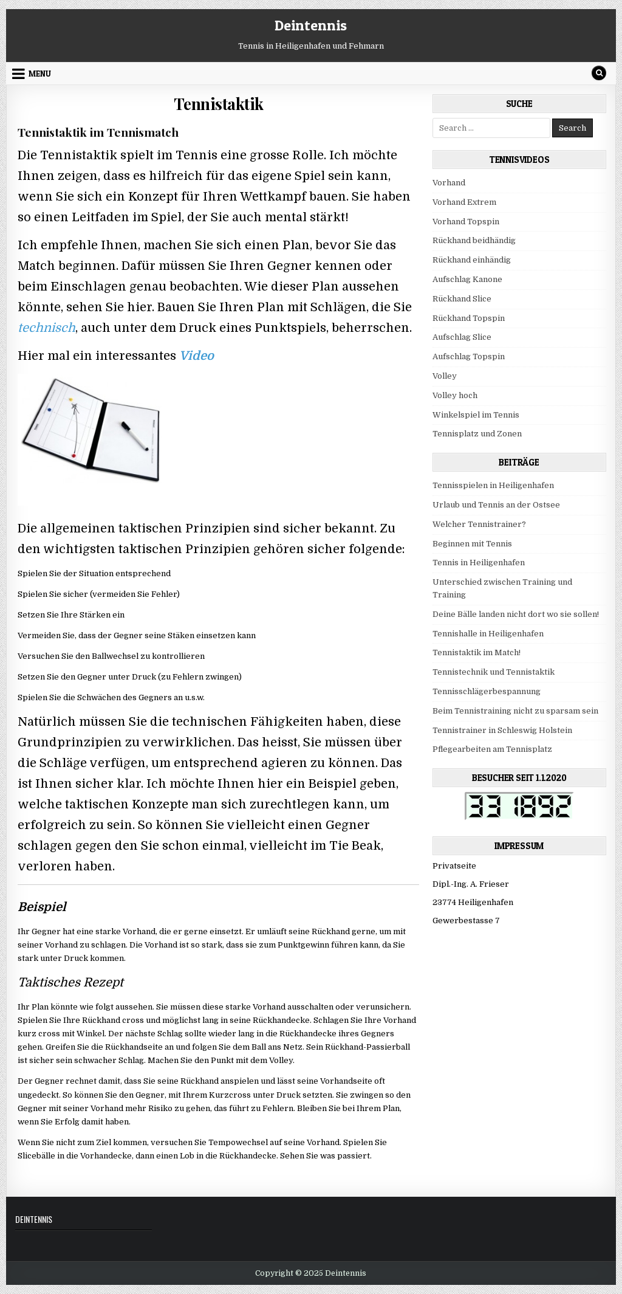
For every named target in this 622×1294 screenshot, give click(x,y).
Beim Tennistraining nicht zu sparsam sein (515, 710)
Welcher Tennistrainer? (479, 524)
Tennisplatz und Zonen (477, 433)
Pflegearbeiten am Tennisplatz (492, 749)
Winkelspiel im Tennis (475, 414)
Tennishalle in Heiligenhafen (488, 633)
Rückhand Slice (461, 298)
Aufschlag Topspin (468, 356)
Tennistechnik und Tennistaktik (493, 671)
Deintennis (311, 25)
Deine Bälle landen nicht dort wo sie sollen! (515, 614)
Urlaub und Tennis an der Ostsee (496, 504)
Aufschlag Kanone (467, 279)
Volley (444, 375)
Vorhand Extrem (464, 202)
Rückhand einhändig (471, 259)
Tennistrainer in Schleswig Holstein (502, 730)
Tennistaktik (219, 103)
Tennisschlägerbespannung (486, 691)
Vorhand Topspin (465, 221)
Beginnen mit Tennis (472, 543)
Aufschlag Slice (461, 337)
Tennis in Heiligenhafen (478, 562)
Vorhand (448, 182)
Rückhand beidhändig (474, 240)
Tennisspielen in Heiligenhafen (493, 485)
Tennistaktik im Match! (476, 652)
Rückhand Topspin (468, 318)
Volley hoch (454, 395)
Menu (40, 73)
